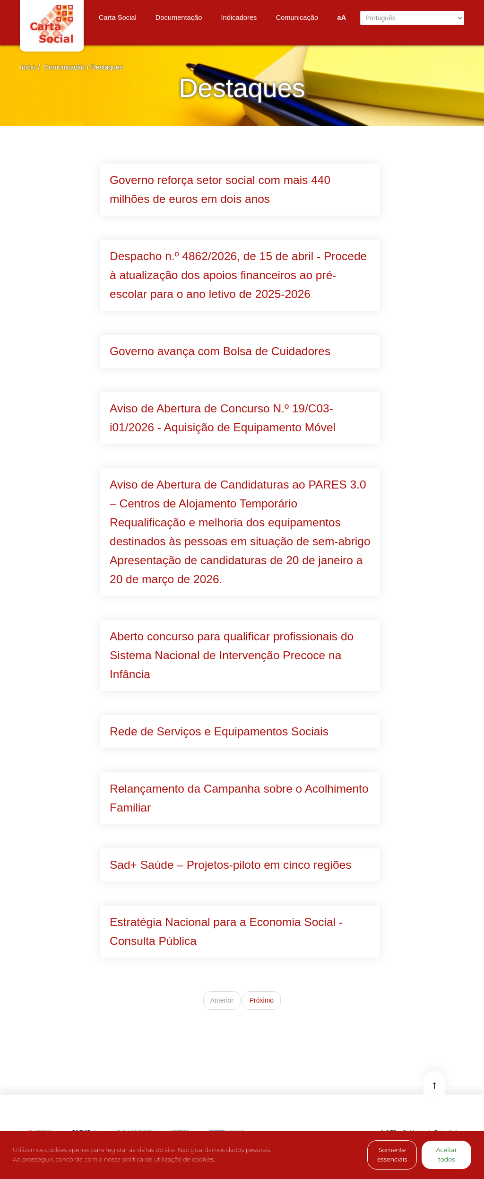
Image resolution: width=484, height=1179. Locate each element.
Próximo (262, 1000)
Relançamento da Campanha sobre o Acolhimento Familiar (239, 798)
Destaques (107, 67)
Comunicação (64, 67)
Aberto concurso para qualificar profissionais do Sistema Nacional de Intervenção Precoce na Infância (232, 655)
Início (27, 67)
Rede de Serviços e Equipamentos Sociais (219, 731)
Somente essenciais (392, 1154)
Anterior (221, 1000)
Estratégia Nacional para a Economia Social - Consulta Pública (226, 931)
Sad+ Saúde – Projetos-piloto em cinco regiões (230, 864)
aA (341, 17)
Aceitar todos (446, 1154)
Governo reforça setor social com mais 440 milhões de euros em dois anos (220, 189)
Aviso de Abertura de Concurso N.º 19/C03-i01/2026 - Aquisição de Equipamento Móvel (223, 418)
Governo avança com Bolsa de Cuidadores (220, 351)
